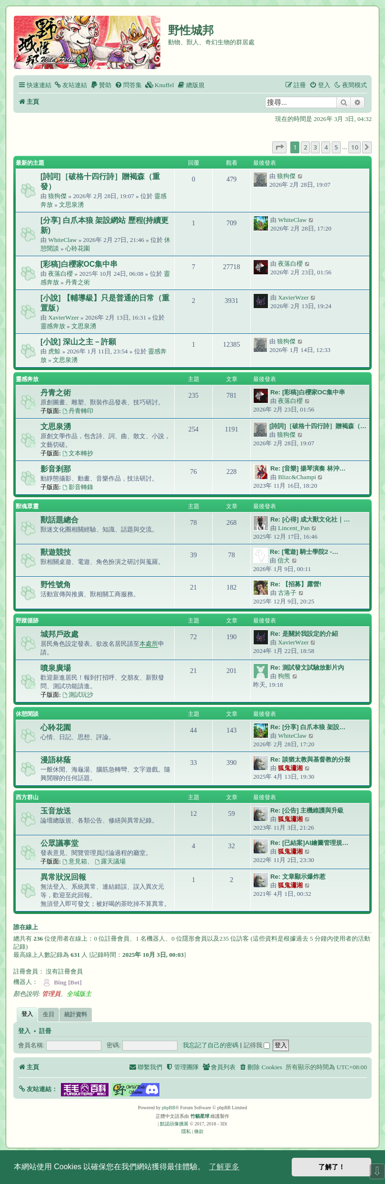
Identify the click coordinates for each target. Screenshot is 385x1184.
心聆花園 (77, 248)
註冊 (45, 1031)
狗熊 (284, 676)
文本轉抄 (77, 453)
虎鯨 (54, 351)
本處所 (148, 643)
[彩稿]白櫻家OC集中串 (79, 264)
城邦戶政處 (59, 634)
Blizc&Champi (297, 477)
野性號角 (55, 585)
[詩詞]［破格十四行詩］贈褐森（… (317, 426)
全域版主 (79, 993)
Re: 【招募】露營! (295, 584)
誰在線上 (25, 927)
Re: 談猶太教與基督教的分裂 (310, 759)
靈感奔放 (52, 326)
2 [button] (305, 147)
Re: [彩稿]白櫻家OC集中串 (307, 392)
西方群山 (27, 797)
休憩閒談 (27, 714)
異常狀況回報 (63, 877)
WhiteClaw (62, 239)
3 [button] (315, 147)
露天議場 (110, 861)
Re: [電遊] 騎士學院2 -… (304, 551)
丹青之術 (77, 282)
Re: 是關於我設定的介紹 (304, 633)
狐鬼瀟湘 (290, 768)
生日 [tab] (48, 1014)
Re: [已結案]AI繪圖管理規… (309, 842)
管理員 (51, 993)
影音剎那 (55, 469)
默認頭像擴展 (174, 1123)
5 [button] (336, 147)
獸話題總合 (59, 520)
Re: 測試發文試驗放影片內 (307, 667)
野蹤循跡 (27, 620)
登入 (24, 1031)
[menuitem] (70, 85)
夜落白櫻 (60, 273)
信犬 (283, 560)
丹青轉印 (77, 410)
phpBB (168, 1107)
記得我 (257, 1045)
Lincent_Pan (294, 528)
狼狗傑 (57, 196)
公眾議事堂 (59, 843)
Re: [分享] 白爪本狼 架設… (308, 727)
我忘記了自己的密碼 (210, 1045)
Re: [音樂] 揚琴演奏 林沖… (308, 468)
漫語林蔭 (55, 760)
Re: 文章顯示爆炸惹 (298, 876)
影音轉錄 (77, 487)
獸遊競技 (55, 552)
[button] (279, 147)
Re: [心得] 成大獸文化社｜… (310, 519)
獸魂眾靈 (27, 506)
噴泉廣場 (55, 668)
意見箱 (74, 861)
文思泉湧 (71, 204)
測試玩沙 (77, 694)
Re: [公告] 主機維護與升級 (307, 810)
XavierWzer (63, 317)
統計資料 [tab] (75, 1014)
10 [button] (354, 147)
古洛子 (287, 592)
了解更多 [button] (224, 1167)
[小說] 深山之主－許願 (78, 342)
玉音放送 (55, 811)
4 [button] (325, 147)
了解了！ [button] (331, 1167)
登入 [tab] (27, 1014)
